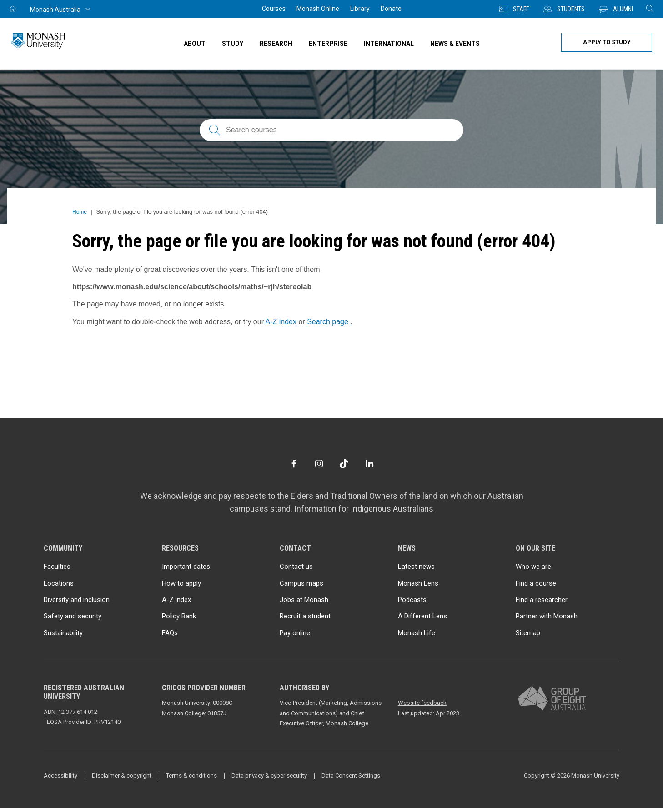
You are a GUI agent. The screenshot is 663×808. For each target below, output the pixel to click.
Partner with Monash (547, 616)
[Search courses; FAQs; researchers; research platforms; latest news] (331, 130)
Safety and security (72, 616)
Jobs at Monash (304, 600)
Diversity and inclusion (77, 600)
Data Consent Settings (350, 775)
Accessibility (60, 775)
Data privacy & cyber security (269, 775)
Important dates (186, 566)
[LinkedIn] (369, 463)
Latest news (416, 566)
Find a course (536, 583)
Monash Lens (418, 583)
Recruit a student (305, 616)
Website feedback (422, 702)
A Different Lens (422, 616)
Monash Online (317, 8)
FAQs (170, 633)
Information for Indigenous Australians (363, 508)
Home (79, 212)
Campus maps (301, 583)
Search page (328, 322)
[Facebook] (293, 463)
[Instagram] (319, 463)
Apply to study (607, 42)
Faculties (57, 566)
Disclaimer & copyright (121, 775)
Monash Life (416, 633)
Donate (391, 8)
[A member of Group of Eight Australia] (552, 698)
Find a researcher (542, 600)
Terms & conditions (191, 775)
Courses (274, 8)
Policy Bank (179, 616)
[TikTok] (344, 463)
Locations (59, 583)
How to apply (181, 583)
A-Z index (281, 322)
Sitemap (528, 633)
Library (360, 8)
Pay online (295, 633)
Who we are (533, 566)
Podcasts (412, 600)
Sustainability (63, 633)
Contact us (296, 566)
